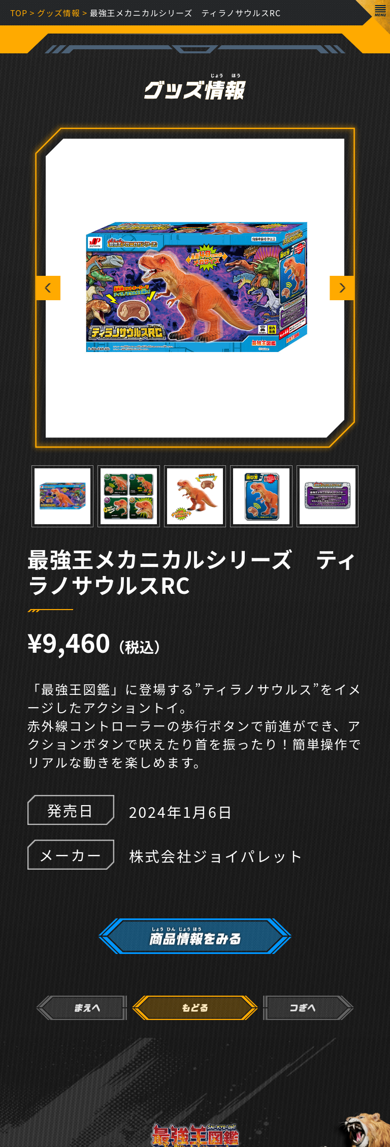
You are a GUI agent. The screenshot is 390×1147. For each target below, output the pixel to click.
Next (342, 288)
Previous (48, 288)
